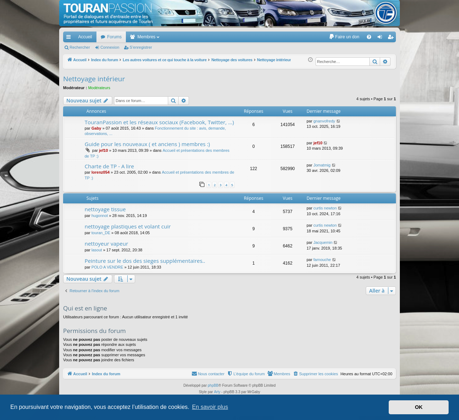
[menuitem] (344, 37)
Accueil (85, 36)
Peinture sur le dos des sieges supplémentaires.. (145, 260)
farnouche (322, 259)
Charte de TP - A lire (109, 166)
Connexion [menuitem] (381, 38)
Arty (217, 392)
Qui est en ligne (85, 308)
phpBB (213, 385)
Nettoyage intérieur (94, 78)
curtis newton (325, 208)
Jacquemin (322, 242)
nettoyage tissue (105, 209)
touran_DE (100, 233)
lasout (96, 250)
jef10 (103, 150)
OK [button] (419, 407)
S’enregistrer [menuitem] (392, 38)
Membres (146, 36)
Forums (114, 36)
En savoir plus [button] (210, 407)
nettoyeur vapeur (106, 243)
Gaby (96, 128)
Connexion (109, 47)
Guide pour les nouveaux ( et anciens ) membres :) (147, 144)
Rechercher (80, 47)
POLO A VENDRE (107, 267)
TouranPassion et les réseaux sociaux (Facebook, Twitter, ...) (159, 122)
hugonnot (99, 215)
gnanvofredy (324, 121)
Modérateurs (99, 88)
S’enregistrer (141, 47)
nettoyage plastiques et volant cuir (128, 226)
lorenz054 (100, 172)
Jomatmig (322, 165)
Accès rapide (70, 38)
